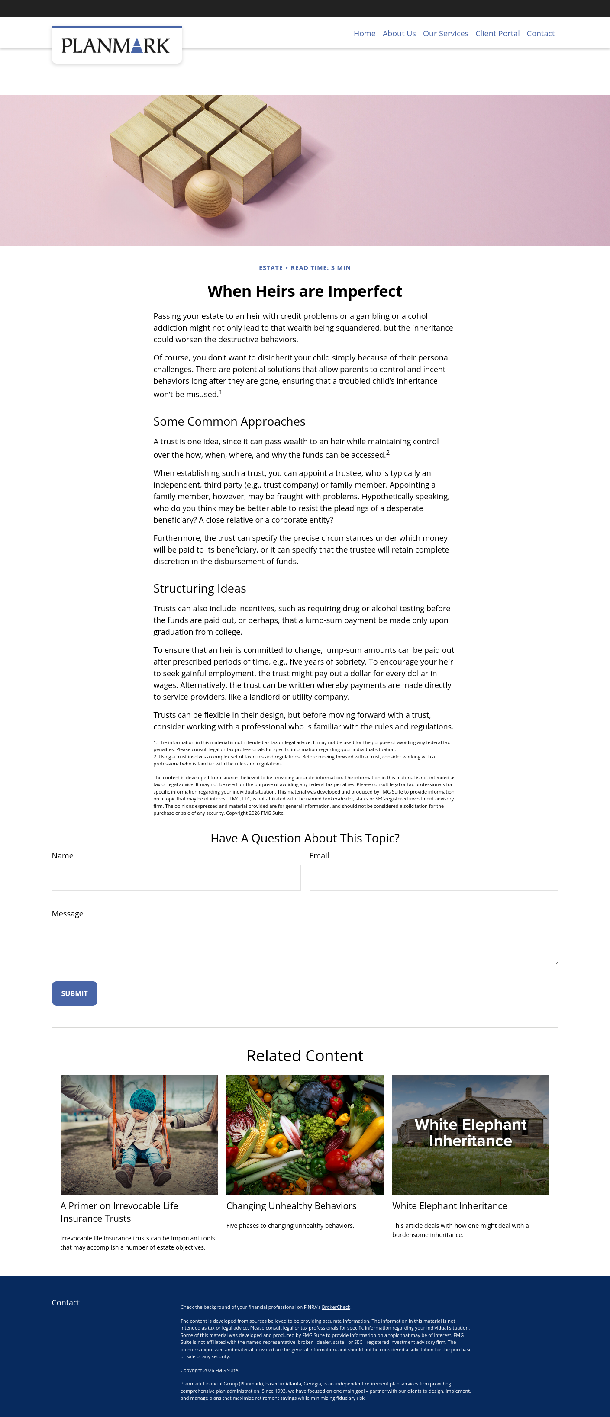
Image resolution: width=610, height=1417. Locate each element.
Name (63, 855)
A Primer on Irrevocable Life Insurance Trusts (119, 1211)
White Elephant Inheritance (449, 1205)
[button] (364, 33)
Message (68, 913)
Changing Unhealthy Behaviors (291, 1205)
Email (319, 855)
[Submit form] (74, 993)
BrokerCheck (336, 1307)
